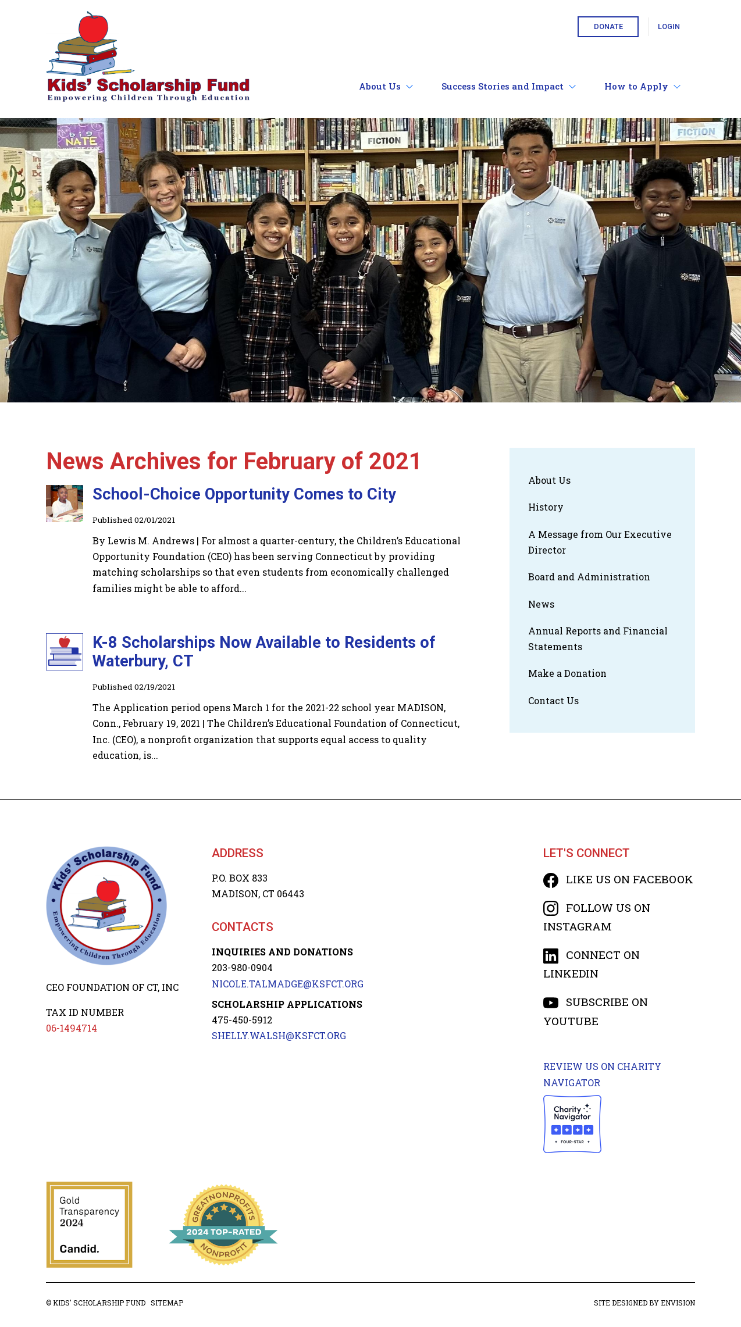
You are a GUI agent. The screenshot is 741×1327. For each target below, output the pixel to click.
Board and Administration (589, 576)
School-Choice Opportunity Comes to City (244, 494)
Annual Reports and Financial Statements (598, 638)
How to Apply (642, 86)
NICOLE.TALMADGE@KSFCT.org (288, 984)
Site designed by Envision (644, 1302)
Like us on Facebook (618, 879)
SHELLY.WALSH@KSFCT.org (279, 1035)
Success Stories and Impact (508, 86)
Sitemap (167, 1302)
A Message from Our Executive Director (600, 542)
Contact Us (553, 700)
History (546, 507)
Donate (608, 26)
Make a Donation (567, 673)
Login (669, 26)
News (541, 604)
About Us (386, 86)
